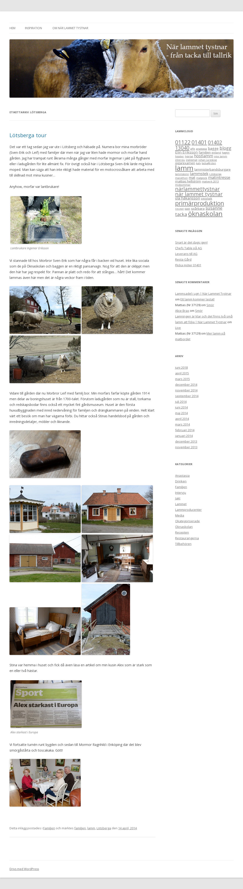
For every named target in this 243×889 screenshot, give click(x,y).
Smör (210, 305)
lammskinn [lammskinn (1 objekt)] (182, 174)
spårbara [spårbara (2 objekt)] (198, 208)
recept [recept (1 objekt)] (179, 208)
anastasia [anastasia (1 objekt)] (201, 148)
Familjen (49, 828)
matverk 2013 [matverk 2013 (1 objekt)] (210, 181)
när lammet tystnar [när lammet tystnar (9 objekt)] (199, 193)
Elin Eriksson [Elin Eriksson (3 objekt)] (186, 152)
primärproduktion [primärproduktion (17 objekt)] (199, 203)
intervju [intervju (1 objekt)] (180, 160)
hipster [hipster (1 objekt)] (179, 156)
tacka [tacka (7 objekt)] (181, 214)
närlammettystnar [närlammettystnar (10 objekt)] (197, 188)
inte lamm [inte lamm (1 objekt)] (220, 156)
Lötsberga (104, 828)
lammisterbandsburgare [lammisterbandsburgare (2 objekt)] (212, 169)
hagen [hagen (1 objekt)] (225, 152)
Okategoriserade (187, 521)
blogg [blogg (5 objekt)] (225, 148)
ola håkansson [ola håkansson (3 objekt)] (187, 198)
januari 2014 (184, 436)
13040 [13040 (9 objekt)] (182, 147)
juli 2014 (181, 401)
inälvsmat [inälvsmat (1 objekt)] (191, 160)
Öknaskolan (184, 527)
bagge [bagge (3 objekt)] (213, 148)
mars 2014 (182, 424)
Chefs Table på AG (188, 248)
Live (178, 328)
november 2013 (186, 447)
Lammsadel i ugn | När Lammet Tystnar (203, 293)
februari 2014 (184, 430)
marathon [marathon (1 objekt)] (181, 178)
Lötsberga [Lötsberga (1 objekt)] (215, 174)
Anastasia (182, 475)
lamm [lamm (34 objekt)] (184, 168)
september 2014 (186, 396)
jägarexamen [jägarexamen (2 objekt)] (185, 163)
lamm (91, 828)
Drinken (181, 481)
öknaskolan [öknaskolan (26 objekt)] (205, 213)
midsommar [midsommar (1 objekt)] (183, 184)
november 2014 (186, 390)
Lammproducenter (188, 510)
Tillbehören (183, 544)
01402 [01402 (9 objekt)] (215, 142)
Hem (12, 28)
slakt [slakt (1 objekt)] (187, 208)
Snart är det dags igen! (191, 242)
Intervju (180, 492)
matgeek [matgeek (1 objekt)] (201, 178)
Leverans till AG (186, 254)
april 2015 (182, 373)
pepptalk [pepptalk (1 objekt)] (206, 198)
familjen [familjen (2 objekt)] (205, 152)
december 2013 (186, 441)
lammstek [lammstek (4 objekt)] (199, 173)
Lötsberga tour (28, 135)
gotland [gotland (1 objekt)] (216, 152)
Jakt (177, 498)
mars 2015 (182, 379)
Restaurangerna (187, 538)
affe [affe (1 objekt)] (192, 148)
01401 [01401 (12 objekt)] (199, 142)
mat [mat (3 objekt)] (192, 177)
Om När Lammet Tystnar (70, 28)
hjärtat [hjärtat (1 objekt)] (189, 156)
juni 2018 (181, 367)
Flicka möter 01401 (188, 265)
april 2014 (182, 419)
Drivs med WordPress (24, 869)
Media (179, 515)
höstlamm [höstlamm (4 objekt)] (203, 156)
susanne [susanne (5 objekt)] (214, 208)
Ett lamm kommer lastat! (197, 299)
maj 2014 (181, 413)
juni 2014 (181, 407)
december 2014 (186, 384)
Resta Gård (183, 259)
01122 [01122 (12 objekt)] (183, 142)
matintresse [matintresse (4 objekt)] (219, 177)
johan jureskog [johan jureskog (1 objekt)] (207, 160)
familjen (80, 828)
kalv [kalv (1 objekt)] (198, 163)
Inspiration (33, 28)
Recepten (182, 532)
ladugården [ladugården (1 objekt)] (209, 163)
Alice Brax (182, 310)
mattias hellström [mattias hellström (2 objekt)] (188, 181)
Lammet (181, 504)
